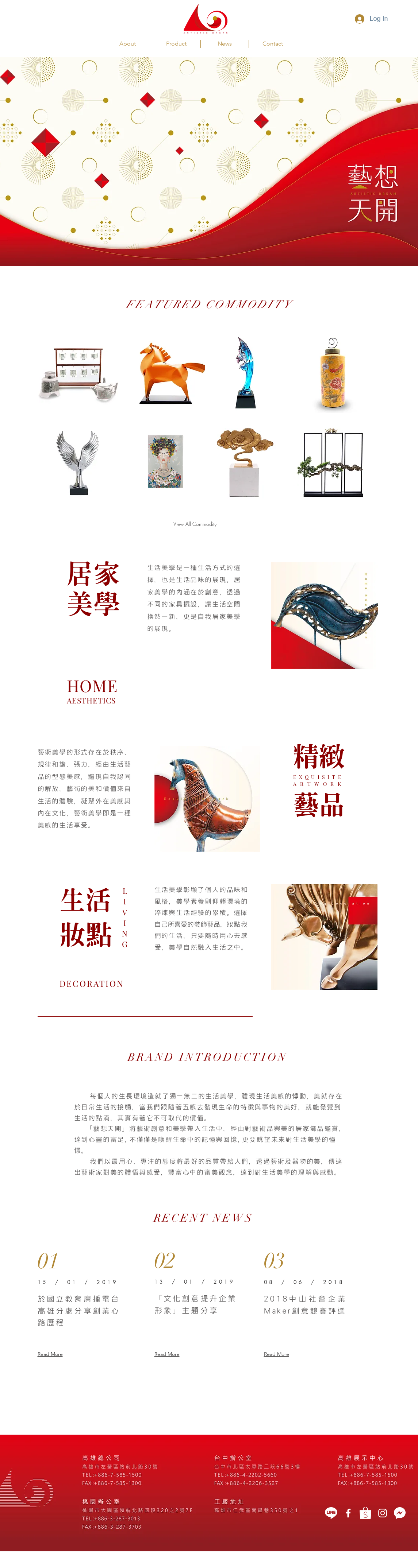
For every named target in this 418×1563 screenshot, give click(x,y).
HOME (92, 685)
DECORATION (92, 983)
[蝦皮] (365, 1513)
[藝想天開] (348, 1513)
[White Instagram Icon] (382, 1513)
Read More (50, 1354)
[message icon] (400, 1513)
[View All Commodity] (195, 524)
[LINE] (331, 1513)
